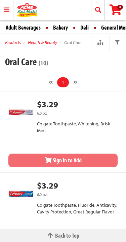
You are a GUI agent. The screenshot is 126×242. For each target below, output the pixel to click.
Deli (84, 27)
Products (13, 42)
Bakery (60, 27)
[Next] (75, 82)
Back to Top (63, 235)
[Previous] (50, 82)
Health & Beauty (42, 42)
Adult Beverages (23, 27)
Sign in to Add (63, 160)
